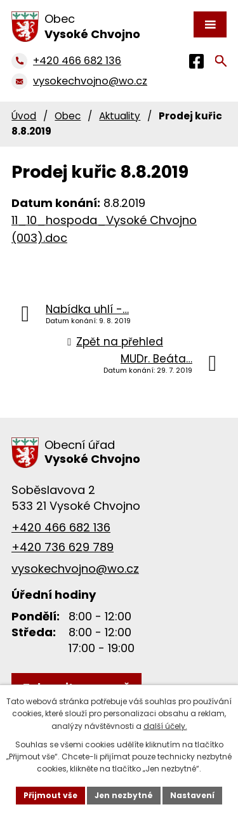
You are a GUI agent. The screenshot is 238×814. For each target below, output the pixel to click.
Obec (68, 116)
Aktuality (119, 116)
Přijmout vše (50, 795)
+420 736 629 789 (62, 547)
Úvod (23, 116)
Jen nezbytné (124, 795)
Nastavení (192, 795)
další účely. (165, 726)
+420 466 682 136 (60, 527)
